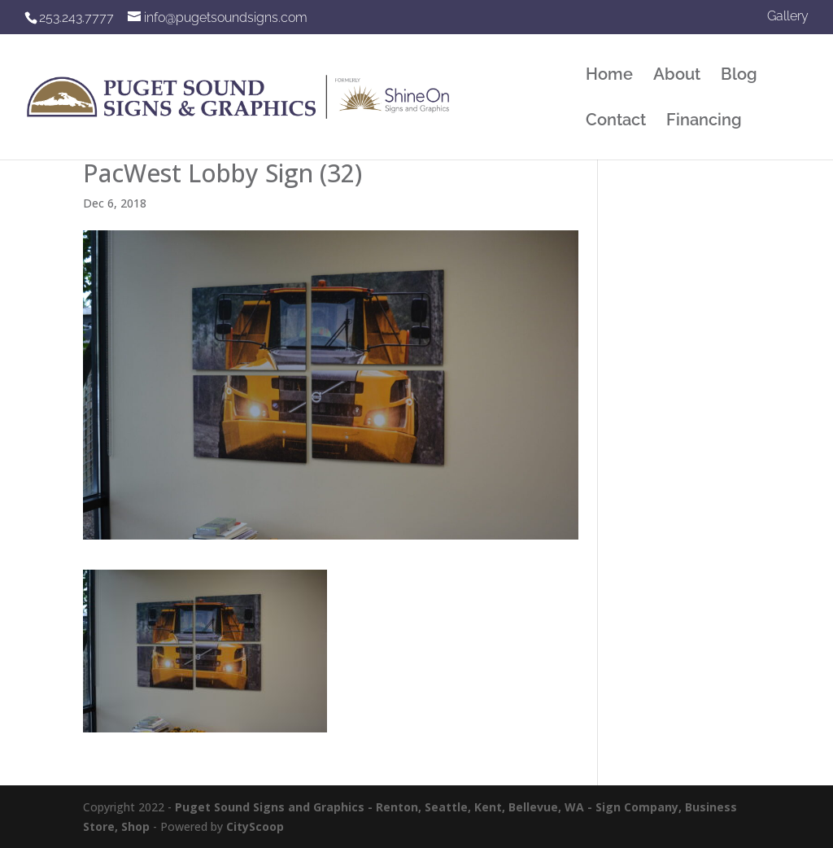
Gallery (788, 17)
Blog (739, 76)
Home (609, 76)
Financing (704, 121)
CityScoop (255, 826)
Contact (616, 121)
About (676, 76)
